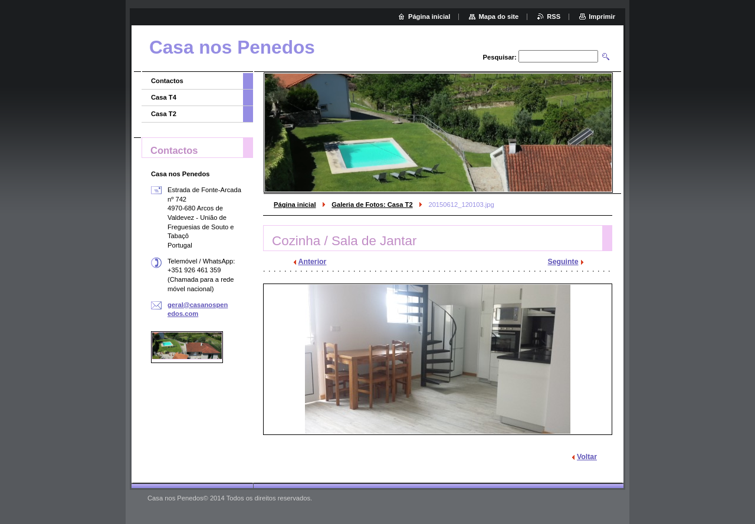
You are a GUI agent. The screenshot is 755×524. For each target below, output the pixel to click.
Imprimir (602, 16)
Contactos (167, 80)
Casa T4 (163, 97)
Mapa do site (498, 16)
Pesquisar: (500, 57)
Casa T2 (163, 113)
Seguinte (563, 262)
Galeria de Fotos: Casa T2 (371, 204)
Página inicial (295, 204)
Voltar (587, 457)
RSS (553, 16)
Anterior (312, 262)
